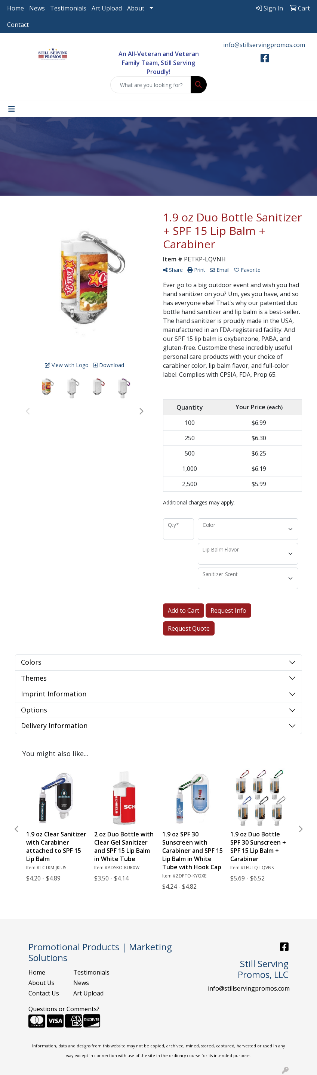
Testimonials (68, 8)
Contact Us (43, 993)
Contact (18, 25)
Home (15, 8)
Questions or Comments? (63, 1009)
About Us (41, 983)
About (135, 8)
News (37, 8)
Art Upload (107, 8)
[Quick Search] (150, 84)
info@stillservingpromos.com (264, 45)
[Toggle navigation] (11, 109)
